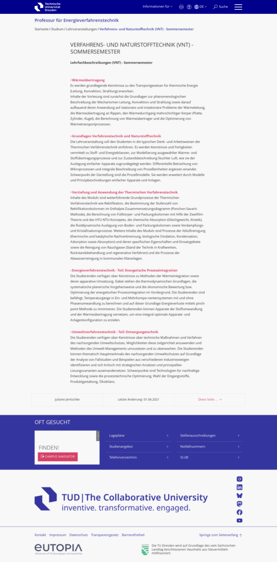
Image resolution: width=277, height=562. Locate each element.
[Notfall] (181, 7)
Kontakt (40, 535)
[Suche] (220, 7)
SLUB (184, 457)
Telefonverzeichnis (123, 457)
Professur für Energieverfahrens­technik (77, 21)
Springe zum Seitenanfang (218, 535)
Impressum (57, 535)
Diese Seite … (207, 399)
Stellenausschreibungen (198, 435)
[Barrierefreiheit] (189, 7)
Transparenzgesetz (105, 535)
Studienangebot (121, 447)
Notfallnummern (192, 447)
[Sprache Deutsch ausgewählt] (200, 7)
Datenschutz (78, 535)
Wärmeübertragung (88, 80)
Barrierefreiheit (133, 535)
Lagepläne (116, 435)
